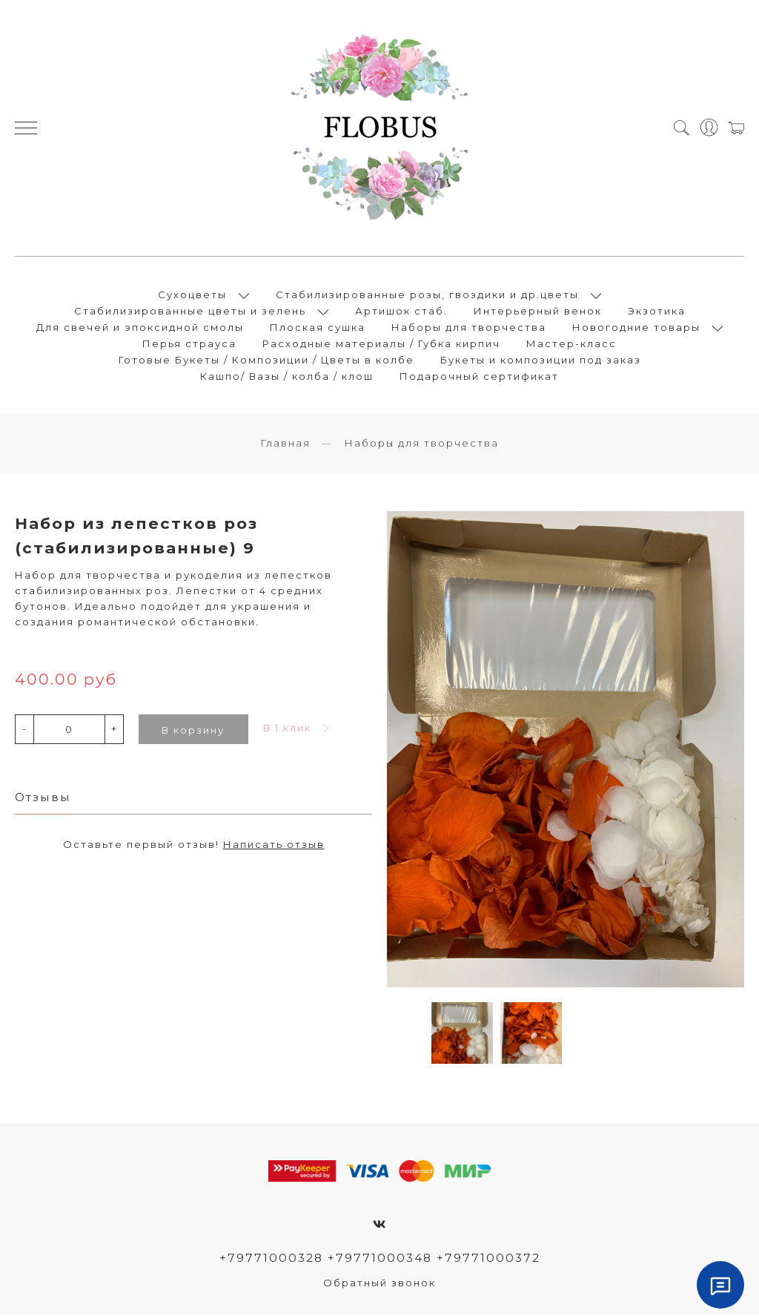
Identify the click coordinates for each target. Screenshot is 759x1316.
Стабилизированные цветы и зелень (190, 312)
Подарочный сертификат (479, 377)
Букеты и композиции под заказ (540, 360)
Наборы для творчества (468, 328)
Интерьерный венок (538, 312)
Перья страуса (189, 344)
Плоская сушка (317, 328)
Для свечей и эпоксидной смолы (140, 328)
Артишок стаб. (401, 312)
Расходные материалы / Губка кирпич (381, 344)
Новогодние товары (636, 328)
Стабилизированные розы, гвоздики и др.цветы (427, 295)
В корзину (193, 731)
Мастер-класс (571, 344)
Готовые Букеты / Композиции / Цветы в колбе (266, 360)
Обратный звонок (379, 1284)
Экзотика (657, 312)
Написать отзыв (274, 846)
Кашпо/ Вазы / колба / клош (287, 377)
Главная (285, 444)
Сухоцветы (192, 295)
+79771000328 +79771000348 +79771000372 (379, 1259)
